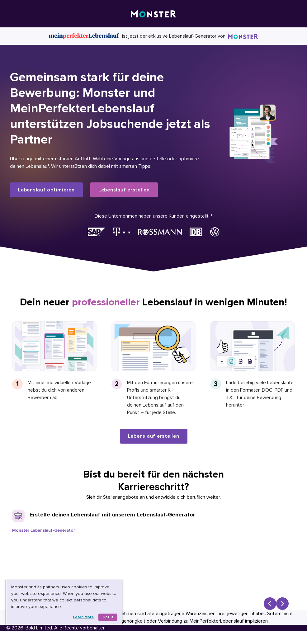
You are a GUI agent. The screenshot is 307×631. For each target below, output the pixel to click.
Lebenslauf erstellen (124, 190)
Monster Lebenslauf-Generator (43, 530)
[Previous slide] (270, 603)
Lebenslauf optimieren (46, 190)
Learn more (83, 617)
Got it (107, 617)
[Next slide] (282, 603)
